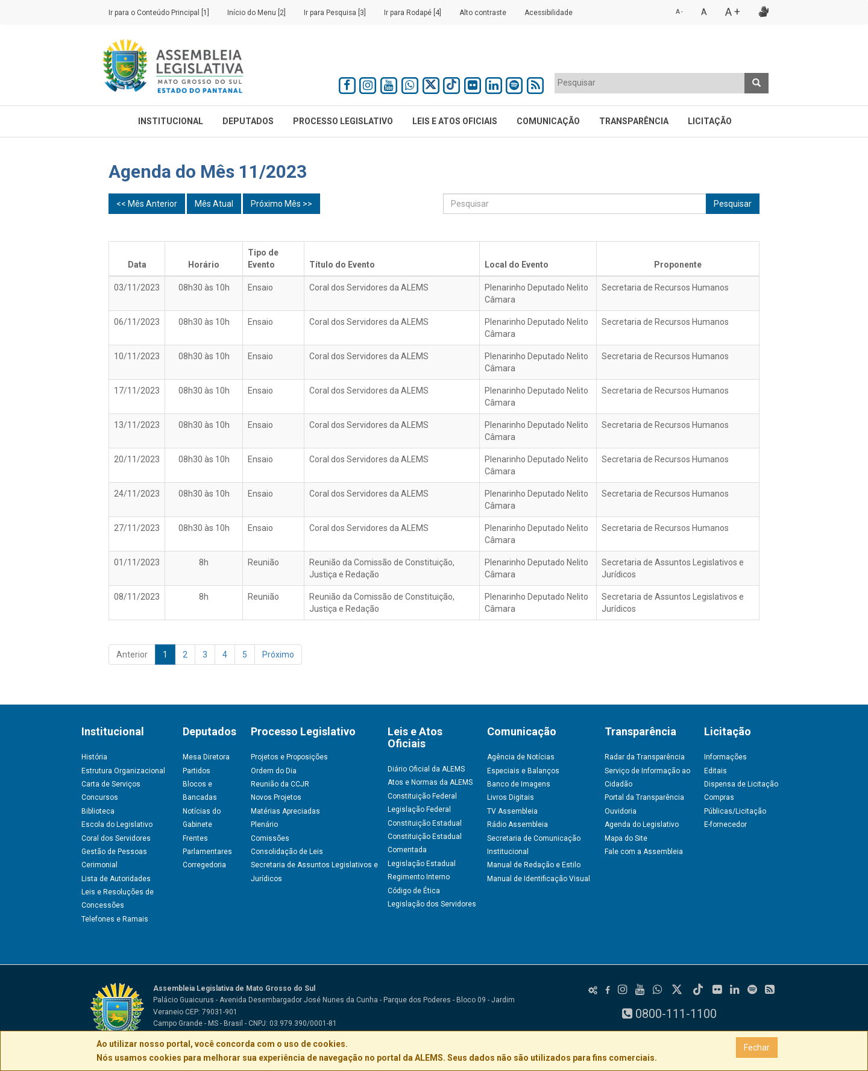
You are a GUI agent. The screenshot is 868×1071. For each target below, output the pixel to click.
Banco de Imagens (518, 784)
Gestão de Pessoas (114, 851)
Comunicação (548, 121)
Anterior (132, 654)
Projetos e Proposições (289, 757)
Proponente (678, 264)
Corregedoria (204, 865)
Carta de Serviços (110, 784)
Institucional (170, 121)
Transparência (633, 121)
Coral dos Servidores (116, 838)
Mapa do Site (626, 838)
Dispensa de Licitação (741, 784)
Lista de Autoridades (116, 879)
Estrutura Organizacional (123, 771)
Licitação (710, 121)
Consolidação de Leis (287, 851)
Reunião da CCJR (280, 784)
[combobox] (650, 83)
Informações (725, 757)
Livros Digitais (510, 797)
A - (679, 11)
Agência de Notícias (521, 757)
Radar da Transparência (645, 757)
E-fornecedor (725, 824)
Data (137, 264)
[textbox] (650, 82)
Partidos (196, 771)
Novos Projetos (276, 797)
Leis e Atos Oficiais (454, 121)
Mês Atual (214, 204)
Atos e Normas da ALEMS (430, 782)
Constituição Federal (422, 796)
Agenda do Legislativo (642, 824)
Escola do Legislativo (117, 824)
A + (732, 11)
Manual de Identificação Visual (538, 879)
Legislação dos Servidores (432, 904)
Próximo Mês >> (281, 204)
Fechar (757, 1047)
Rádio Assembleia (517, 824)
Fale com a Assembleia (644, 851)
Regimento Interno (419, 877)
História (94, 757)
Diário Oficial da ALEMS (426, 769)
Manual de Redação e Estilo (533, 865)
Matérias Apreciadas (285, 811)
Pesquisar (733, 204)
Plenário (264, 824)
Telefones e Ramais (114, 919)
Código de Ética (414, 891)
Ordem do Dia (274, 771)
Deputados (248, 121)
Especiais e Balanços (523, 771)
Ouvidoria (621, 811)
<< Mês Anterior (146, 204)
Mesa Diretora (206, 757)
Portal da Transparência (644, 797)
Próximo (278, 654)
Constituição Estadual (425, 823)
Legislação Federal (419, 809)
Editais (715, 771)
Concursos (99, 797)
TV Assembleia (512, 811)
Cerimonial (99, 865)
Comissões (270, 838)
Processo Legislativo (343, 121)
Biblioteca (98, 811)
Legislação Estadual (422, 863)
